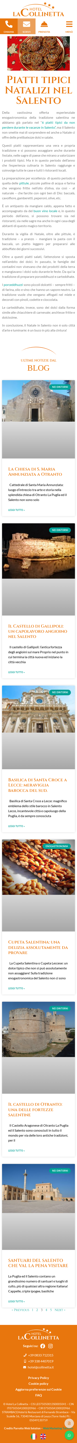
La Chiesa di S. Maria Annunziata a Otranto (35, 471)
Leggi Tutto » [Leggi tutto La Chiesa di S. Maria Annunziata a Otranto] (16, 510)
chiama (9, 31)
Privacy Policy (38, 1378)
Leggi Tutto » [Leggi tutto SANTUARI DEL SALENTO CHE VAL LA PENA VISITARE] (16, 1301)
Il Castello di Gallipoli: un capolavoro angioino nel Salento (37, 631)
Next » (60, 1310)
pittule (24, 183)
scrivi (27, 31)
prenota (44, 31)
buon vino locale (45, 211)
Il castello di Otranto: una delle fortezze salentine (35, 1110)
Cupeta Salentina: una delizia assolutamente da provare (38, 947)
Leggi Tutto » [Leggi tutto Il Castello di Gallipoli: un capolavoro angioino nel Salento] (16, 672)
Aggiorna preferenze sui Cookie (38, 1389)
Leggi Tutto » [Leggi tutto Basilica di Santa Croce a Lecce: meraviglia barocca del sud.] (16, 826)
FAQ (38, 1395)
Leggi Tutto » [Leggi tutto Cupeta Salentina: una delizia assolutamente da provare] (16, 988)
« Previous (20, 1310)
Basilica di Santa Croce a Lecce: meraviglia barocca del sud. (37, 785)
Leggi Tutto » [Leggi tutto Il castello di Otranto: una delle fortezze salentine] (16, 1150)
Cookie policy (38, 1383)
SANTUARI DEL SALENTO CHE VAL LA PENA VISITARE (38, 1263)
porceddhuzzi (13, 285)
